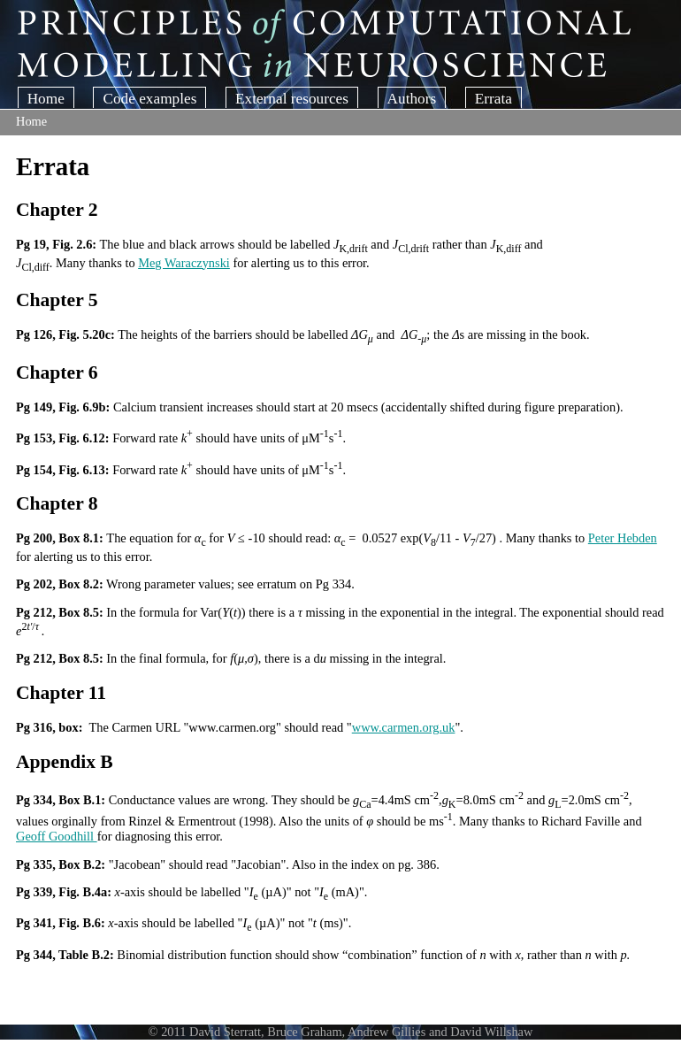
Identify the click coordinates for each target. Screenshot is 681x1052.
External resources (291, 98)
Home (46, 98)
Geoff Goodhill (56, 836)
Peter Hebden (622, 538)
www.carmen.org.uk (403, 727)
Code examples (149, 98)
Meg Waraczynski (184, 263)
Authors (412, 98)
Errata (493, 98)
